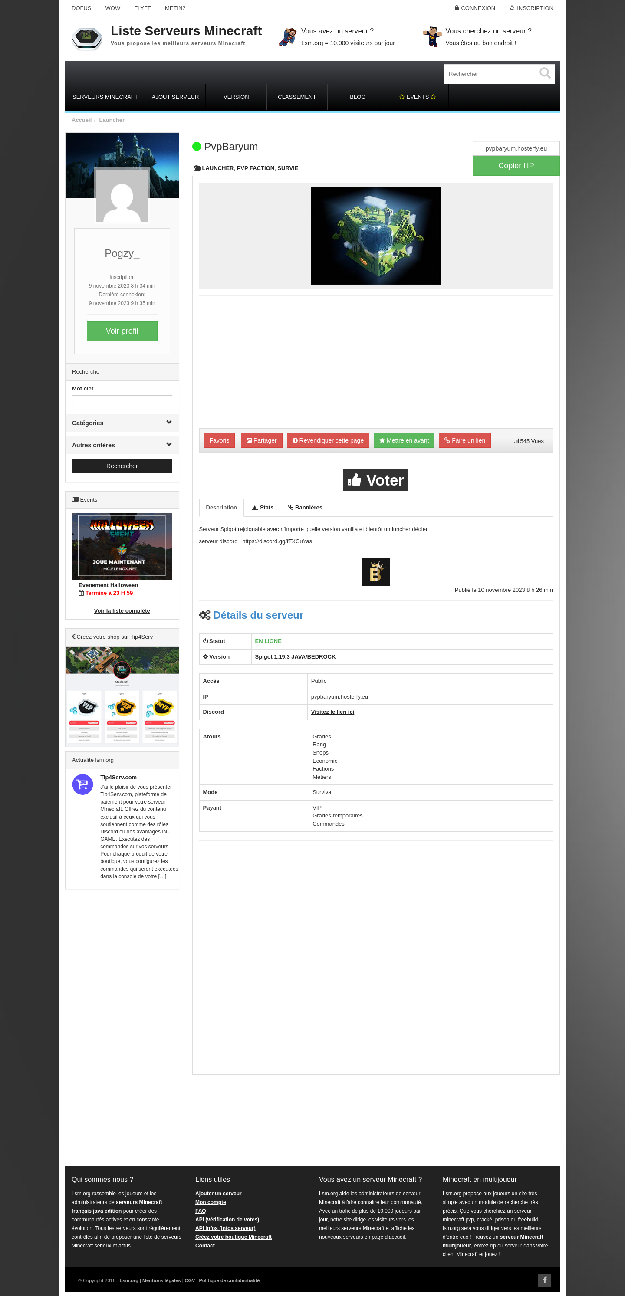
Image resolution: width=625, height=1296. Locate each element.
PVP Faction (255, 168)
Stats (262, 507)
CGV (190, 1280)
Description (221, 507)
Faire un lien (464, 440)
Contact (205, 1246)
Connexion (478, 8)
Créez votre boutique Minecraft (233, 1237)
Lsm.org (129, 1280)
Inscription (535, 8)
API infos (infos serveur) (225, 1228)
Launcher (112, 120)
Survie (287, 168)
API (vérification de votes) (227, 1220)
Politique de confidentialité (229, 1280)
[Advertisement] (122, 1028)
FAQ (200, 1211)
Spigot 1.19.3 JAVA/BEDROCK (295, 656)
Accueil (82, 120)
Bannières (305, 507)
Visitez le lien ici (332, 712)
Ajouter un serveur (218, 1194)
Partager (262, 440)
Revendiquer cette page (328, 440)
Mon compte (210, 1202)
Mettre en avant (404, 440)
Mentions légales (161, 1280)
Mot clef (82, 388)
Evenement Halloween (108, 585)
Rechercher (122, 466)
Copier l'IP (516, 165)
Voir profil (122, 331)
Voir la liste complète (122, 610)
